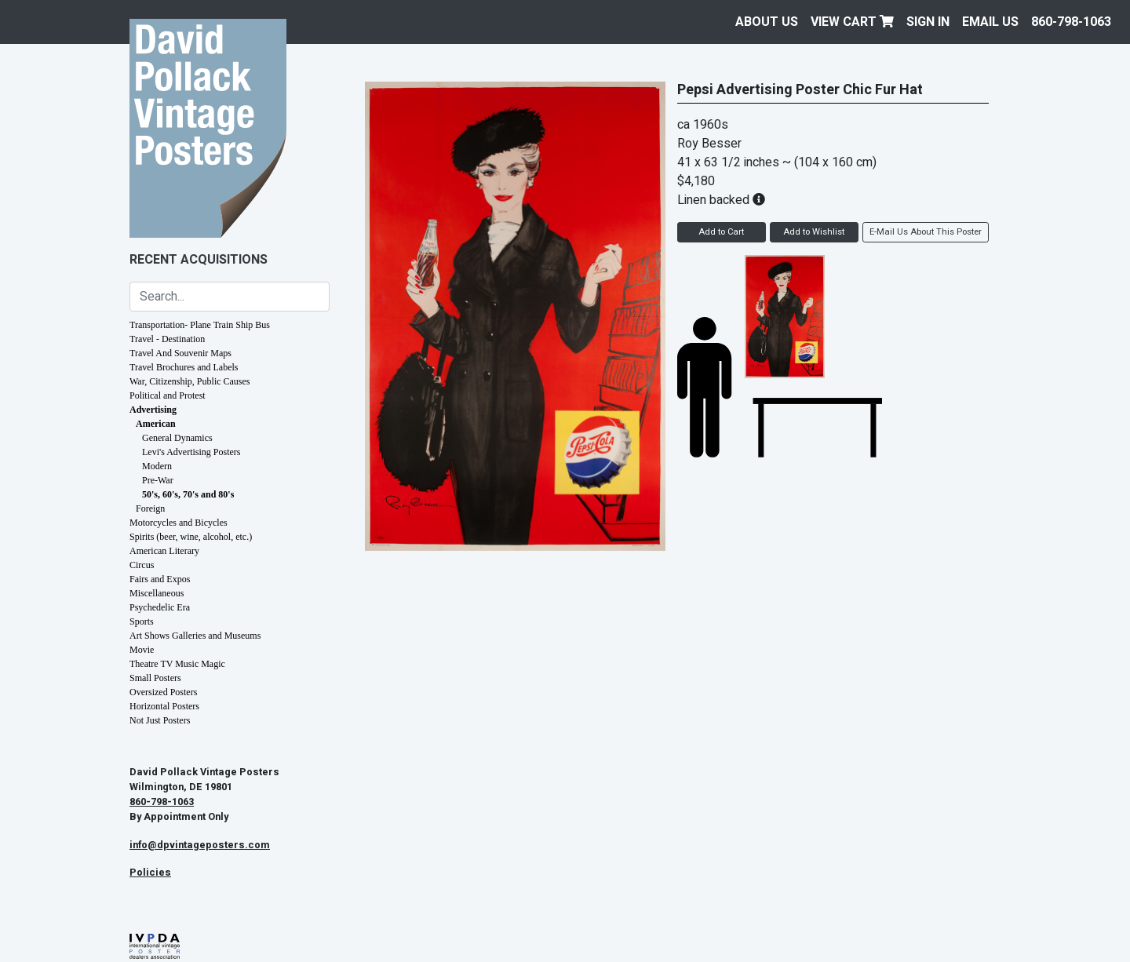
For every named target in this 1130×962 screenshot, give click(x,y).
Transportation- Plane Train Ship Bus (199, 324)
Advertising (153, 409)
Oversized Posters (163, 692)
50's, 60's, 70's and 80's (188, 494)
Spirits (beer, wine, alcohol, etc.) (190, 536)
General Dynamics (177, 437)
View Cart (852, 22)
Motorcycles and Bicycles (178, 522)
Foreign (150, 508)
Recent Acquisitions (198, 259)
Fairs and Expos (159, 579)
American (156, 423)
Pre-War (157, 480)
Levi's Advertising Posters (191, 451)
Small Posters (155, 677)
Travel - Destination (167, 338)
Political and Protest (167, 395)
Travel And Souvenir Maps (180, 353)
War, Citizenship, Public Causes (189, 381)
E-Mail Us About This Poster (925, 232)
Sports (141, 621)
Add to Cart (721, 232)
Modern (157, 466)
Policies (150, 872)
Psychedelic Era (159, 607)
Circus (141, 564)
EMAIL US (990, 22)
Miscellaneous (156, 593)
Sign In (928, 22)
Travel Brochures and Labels (184, 367)
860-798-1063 (1071, 22)
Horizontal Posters (164, 706)
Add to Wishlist (813, 232)
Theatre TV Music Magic (177, 663)
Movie (141, 649)
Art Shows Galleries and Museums (195, 635)
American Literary (164, 550)
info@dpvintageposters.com (199, 845)
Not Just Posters (159, 720)
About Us (766, 22)
